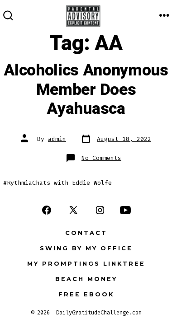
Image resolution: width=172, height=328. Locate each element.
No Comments (101, 158)
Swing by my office (86, 248)
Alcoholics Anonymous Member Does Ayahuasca (86, 90)
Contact (86, 233)
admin (57, 139)
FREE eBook (86, 294)
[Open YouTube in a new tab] (125, 210)
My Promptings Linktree (86, 263)
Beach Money (86, 279)
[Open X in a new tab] (73, 210)
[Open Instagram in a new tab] (100, 210)
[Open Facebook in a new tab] (46, 210)
